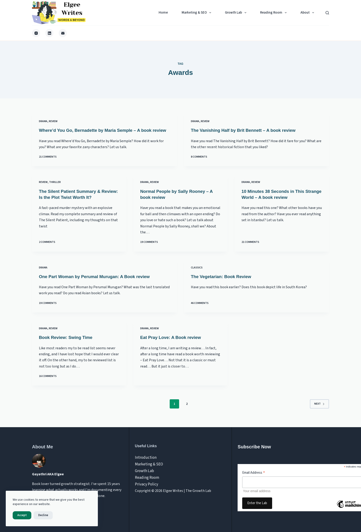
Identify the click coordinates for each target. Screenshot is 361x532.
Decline (43, 515)
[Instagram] (36, 33)
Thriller (55, 188)
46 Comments (200, 308)
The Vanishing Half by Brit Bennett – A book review (246, 130)
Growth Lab (236, 12)
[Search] (327, 13)
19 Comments (149, 248)
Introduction (145, 457)
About (308, 12)
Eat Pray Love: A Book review (172, 342)
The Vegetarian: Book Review (223, 281)
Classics (197, 273)
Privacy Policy (146, 481)
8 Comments (199, 163)
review (53, 121)
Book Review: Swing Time (67, 342)
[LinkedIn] (49, 33)
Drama (43, 121)
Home (163, 12)
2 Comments (47, 248)
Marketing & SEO (197, 12)
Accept (22, 515)
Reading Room (274, 12)
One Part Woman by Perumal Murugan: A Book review (98, 281)
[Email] (63, 33)
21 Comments (48, 163)
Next (319, 409)
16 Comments (48, 381)
